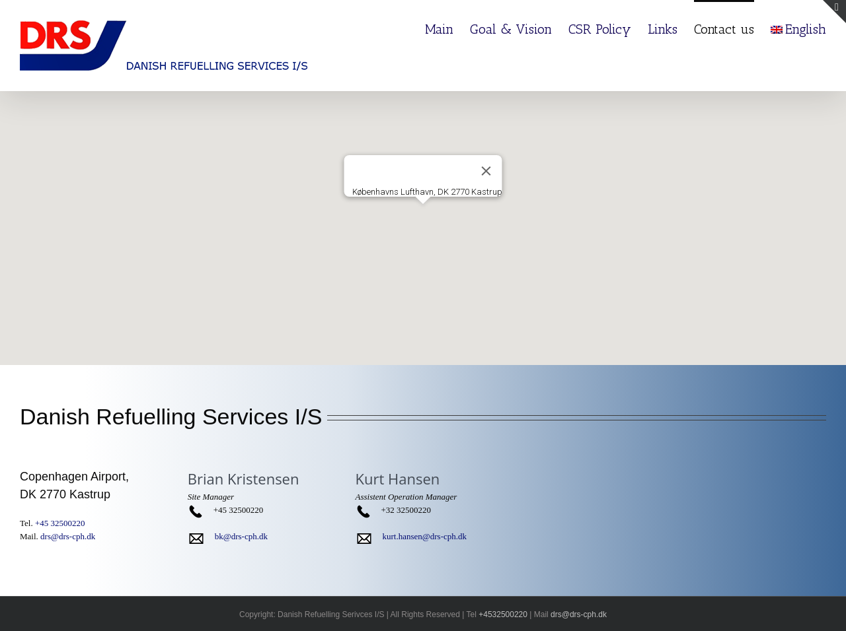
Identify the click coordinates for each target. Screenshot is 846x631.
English (798, 29)
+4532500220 (503, 614)
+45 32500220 (60, 523)
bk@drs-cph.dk (241, 536)
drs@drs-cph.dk (67, 536)
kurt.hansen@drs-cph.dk (425, 536)
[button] (423, 216)
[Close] (486, 171)
